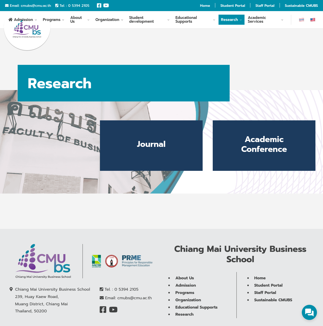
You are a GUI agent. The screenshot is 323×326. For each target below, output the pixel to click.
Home (205, 5)
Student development (141, 20)
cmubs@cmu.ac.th (36, 5)
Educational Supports (186, 20)
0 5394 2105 (78, 5)
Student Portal (232, 5)
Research (229, 20)
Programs (52, 20)
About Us (76, 20)
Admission (23, 20)
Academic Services (257, 20)
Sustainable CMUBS (301, 5)
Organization (107, 20)
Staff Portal (264, 5)
